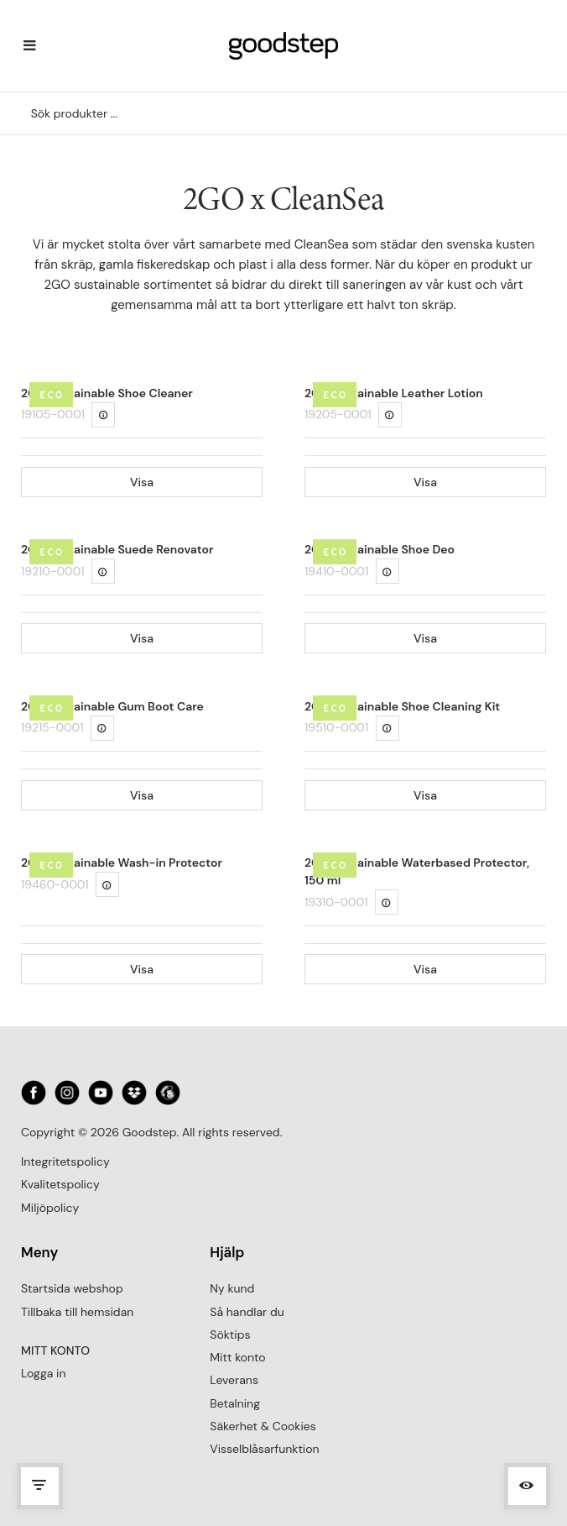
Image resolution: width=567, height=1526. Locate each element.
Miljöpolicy (50, 1207)
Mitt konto (237, 1357)
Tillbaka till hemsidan (77, 1311)
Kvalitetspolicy (60, 1184)
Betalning (235, 1403)
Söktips (230, 1334)
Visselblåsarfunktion (264, 1448)
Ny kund (232, 1288)
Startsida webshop (72, 1288)
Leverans (234, 1379)
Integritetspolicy (65, 1161)
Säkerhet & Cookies (262, 1426)
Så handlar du (247, 1311)
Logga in (43, 1373)
